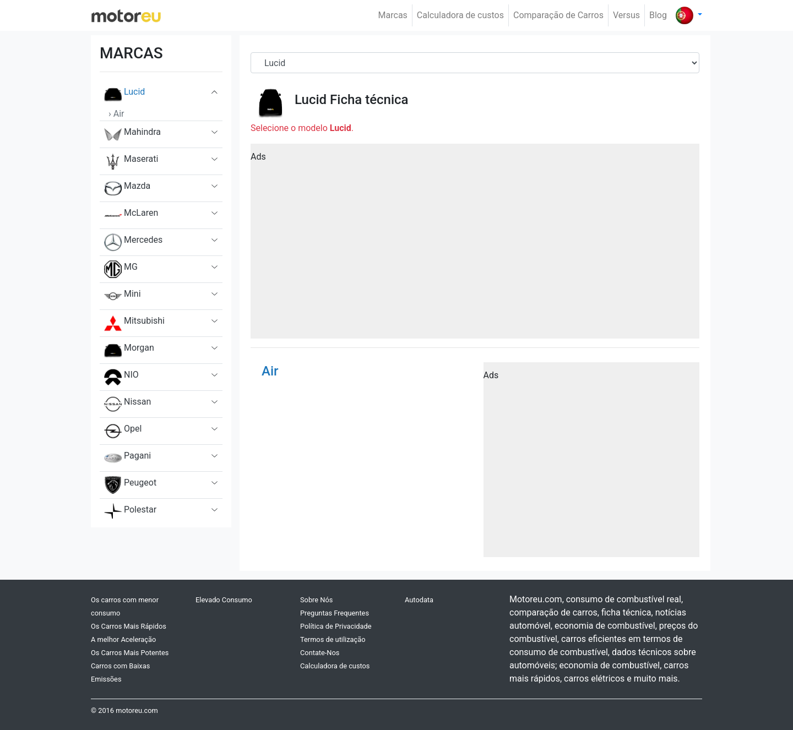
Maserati (131, 161)
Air (270, 371)
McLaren (131, 215)
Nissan (127, 404)
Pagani (127, 458)
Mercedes (133, 242)
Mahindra (132, 134)
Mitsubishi (134, 323)
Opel (123, 431)
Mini (122, 296)
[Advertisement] (475, 245)
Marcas (393, 15)
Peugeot (130, 485)
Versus (626, 15)
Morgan (129, 350)
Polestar (130, 512)
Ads (258, 156)
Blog (658, 15)
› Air (116, 113)
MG (121, 269)
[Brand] (475, 62)
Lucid (124, 94)
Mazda (127, 188)
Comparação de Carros (558, 15)
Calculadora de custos (460, 15)
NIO (121, 377)
